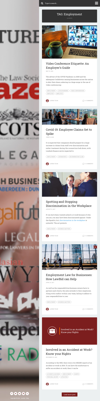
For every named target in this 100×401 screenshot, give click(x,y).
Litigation (64, 377)
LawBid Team (54, 100)
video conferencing (77, 90)
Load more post (69, 394)
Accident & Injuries (53, 374)
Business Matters (64, 229)
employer (50, 93)
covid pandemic (63, 90)
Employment (51, 90)
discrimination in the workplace (72, 220)
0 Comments (89, 100)
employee (59, 93)
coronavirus (62, 156)
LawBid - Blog (25, 398)
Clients (76, 374)
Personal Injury (52, 377)
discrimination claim (76, 156)
